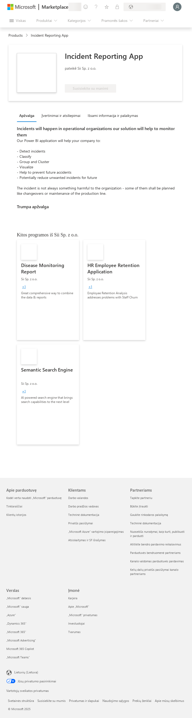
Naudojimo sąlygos (115, 700)
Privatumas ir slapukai (84, 700)
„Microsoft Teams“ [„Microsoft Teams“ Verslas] (18, 657)
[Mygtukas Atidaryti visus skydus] (17, 20)
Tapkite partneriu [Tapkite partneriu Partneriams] (141, 498)
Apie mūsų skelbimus (169, 700)
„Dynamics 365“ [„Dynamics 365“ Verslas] (16, 623)
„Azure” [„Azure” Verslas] (11, 615)
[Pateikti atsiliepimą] (85, 7)
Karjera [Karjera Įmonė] (72, 598)
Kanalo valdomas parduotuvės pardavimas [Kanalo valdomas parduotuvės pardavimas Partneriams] (157, 561)
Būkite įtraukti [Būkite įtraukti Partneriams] (139, 506)
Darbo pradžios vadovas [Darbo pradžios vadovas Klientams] (83, 506)
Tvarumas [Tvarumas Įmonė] (74, 632)
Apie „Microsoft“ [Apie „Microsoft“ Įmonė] (78, 606)
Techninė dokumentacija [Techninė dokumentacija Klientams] (83, 515)
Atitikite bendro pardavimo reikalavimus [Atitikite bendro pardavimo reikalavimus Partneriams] (155, 544)
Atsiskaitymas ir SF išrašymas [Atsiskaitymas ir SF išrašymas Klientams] (87, 540)
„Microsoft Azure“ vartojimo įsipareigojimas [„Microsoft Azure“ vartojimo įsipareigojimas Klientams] (96, 532)
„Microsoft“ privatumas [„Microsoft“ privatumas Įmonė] (82, 615)
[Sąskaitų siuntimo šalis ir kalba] (145, 7)
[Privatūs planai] (117, 7)
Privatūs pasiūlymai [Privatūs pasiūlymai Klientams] (80, 523)
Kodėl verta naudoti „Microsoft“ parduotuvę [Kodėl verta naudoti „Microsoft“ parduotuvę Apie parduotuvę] (34, 498)
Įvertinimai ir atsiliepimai (61, 115)
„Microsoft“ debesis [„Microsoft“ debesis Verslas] (18, 598)
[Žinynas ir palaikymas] (96, 7)
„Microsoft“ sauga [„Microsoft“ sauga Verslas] (17, 606)
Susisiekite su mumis (51, 700)
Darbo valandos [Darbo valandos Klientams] (78, 498)
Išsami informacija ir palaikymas (113, 115)
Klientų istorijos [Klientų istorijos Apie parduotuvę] (16, 515)
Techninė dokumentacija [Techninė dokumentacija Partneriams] (145, 523)
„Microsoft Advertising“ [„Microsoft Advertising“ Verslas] (21, 640)
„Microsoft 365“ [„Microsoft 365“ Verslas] (16, 632)
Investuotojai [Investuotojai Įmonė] (76, 623)
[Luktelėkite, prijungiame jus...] (177, 7)
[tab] (28, 115)
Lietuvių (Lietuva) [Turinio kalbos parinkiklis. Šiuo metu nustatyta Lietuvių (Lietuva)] (26, 672)
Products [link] (15, 35)
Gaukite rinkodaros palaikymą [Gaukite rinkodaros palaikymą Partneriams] (149, 515)
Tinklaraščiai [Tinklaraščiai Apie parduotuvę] (14, 506)
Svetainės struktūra (21, 700)
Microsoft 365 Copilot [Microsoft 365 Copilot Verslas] (20, 649)
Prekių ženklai (141, 700)
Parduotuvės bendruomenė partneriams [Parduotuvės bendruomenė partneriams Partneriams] (155, 553)
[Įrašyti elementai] (106, 7)
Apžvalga (26, 115)
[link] (48, 290)
